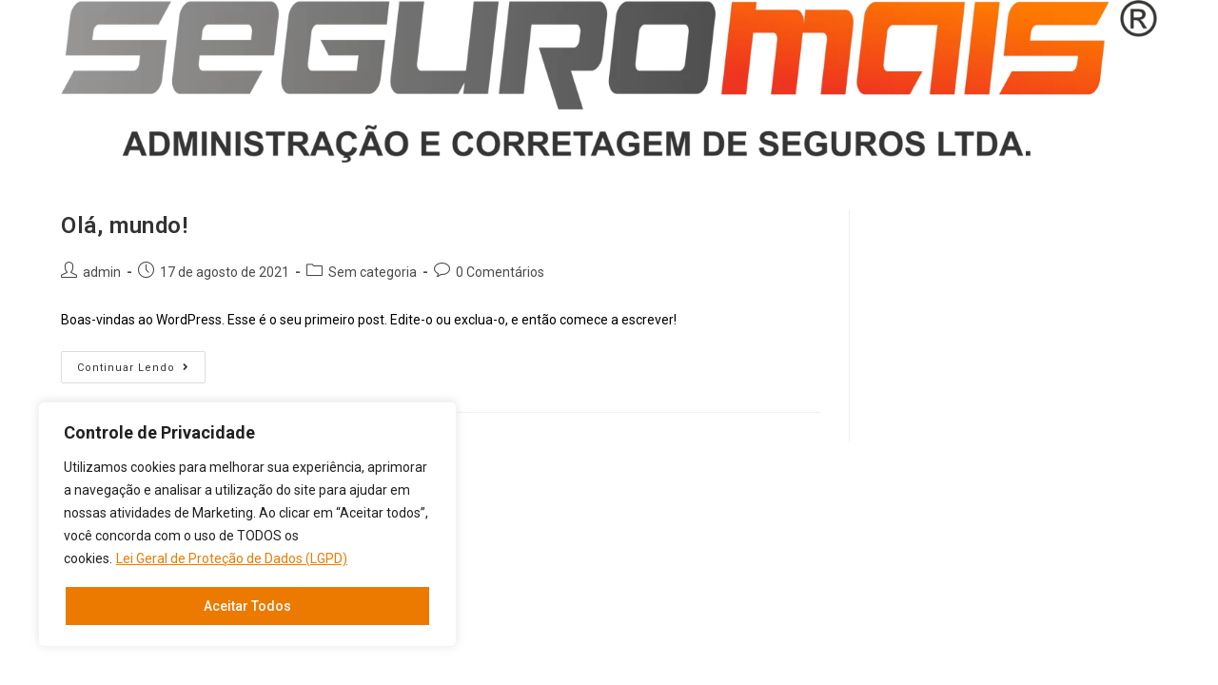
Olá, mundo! (124, 225)
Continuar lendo (141, 371)
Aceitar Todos (247, 606)
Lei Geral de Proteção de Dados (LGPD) (231, 558)
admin (102, 272)
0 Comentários (500, 272)
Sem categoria (372, 272)
